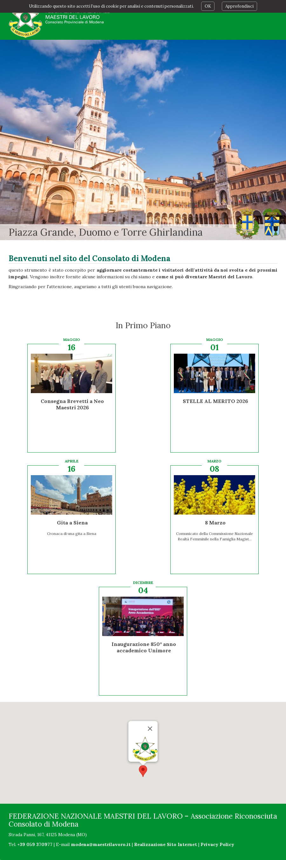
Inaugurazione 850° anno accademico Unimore (144, 647)
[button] (143, 771)
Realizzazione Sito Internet (165, 844)
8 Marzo (215, 522)
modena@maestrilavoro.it (101, 844)
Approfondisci (239, 6)
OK (208, 6)
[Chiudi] (150, 728)
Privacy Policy (217, 844)
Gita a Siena (72, 522)
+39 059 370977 (34, 844)
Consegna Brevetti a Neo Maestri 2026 (72, 404)
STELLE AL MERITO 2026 (215, 401)
